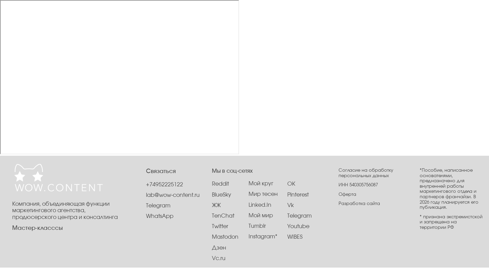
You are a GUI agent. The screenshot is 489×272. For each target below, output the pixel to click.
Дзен (219, 248)
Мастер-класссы (37, 228)
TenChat (223, 216)
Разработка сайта (359, 203)
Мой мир (261, 215)
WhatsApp (160, 216)
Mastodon (225, 237)
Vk (290, 205)
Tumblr (257, 226)
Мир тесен (263, 194)
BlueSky (221, 195)
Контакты (254, 19)
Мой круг (261, 183)
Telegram (299, 216)
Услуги (225, 19)
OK (291, 184)
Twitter (220, 226)
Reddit (220, 184)
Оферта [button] (347, 194)
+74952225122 (164, 184)
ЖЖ (216, 205)
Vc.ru (218, 258)
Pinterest (298, 195)
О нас (200, 19)
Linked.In (260, 205)
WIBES (295, 237)
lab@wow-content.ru (173, 195)
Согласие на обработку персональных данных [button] (366, 173)
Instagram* (263, 236)
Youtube (298, 226)
